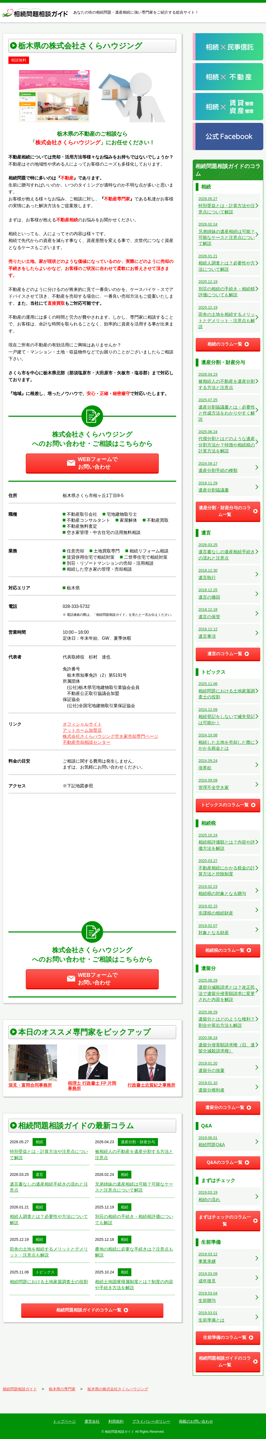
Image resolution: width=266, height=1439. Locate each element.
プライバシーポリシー (151, 1421)
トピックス (45, 1272)
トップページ (64, 1421)
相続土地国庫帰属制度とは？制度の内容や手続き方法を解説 (134, 1284)
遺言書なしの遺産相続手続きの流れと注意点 (49, 1187)
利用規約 (115, 1421)
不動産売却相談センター (86, 742)
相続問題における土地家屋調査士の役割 (49, 1281)
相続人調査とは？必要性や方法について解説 (49, 1219)
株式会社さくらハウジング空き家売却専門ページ (110, 736)
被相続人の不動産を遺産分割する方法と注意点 (134, 1154)
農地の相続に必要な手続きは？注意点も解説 (134, 1252)
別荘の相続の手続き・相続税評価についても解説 (134, 1219)
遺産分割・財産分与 (138, 1142)
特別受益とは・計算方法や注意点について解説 (49, 1154)
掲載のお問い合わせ (196, 1421)
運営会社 (92, 1421)
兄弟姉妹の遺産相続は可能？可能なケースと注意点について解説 (134, 1187)
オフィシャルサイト (82, 724)
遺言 (39, 1174)
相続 (39, 1142)
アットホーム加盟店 (82, 730)
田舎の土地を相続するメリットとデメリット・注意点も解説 (49, 1252)
